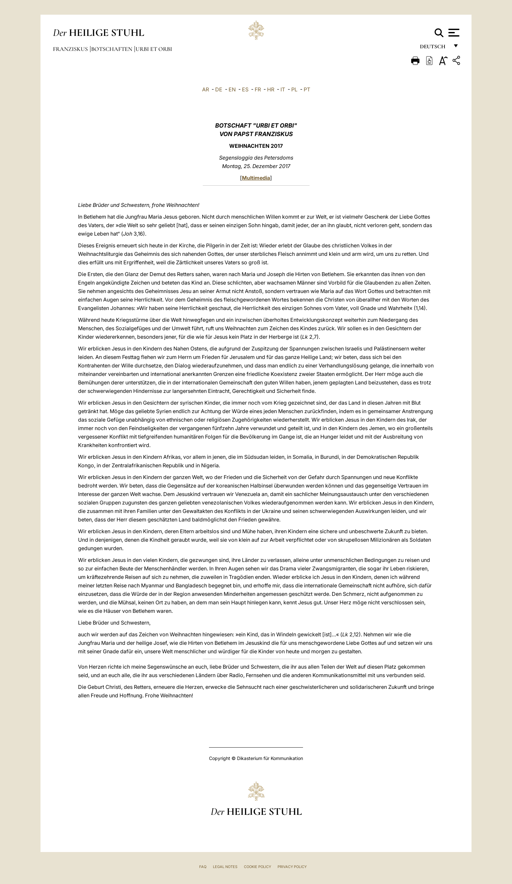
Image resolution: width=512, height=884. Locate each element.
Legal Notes (225, 866)
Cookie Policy (257, 866)
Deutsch (434, 48)
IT (282, 89)
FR (258, 89)
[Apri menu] (453, 32)
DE (218, 89)
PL (294, 89)
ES (245, 89)
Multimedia (256, 178)
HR (270, 89)
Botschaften (112, 49)
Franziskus (71, 49)
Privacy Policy (292, 866)
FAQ (202, 866)
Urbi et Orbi (154, 49)
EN (232, 89)
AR (205, 89)
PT (307, 89)
